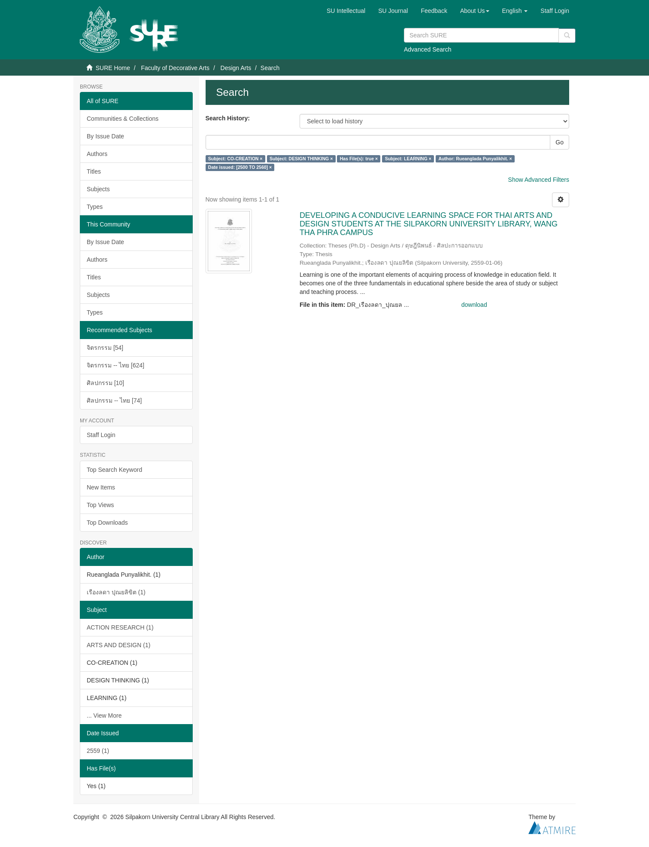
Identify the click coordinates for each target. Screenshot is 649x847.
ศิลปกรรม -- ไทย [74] (114, 400)
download (474, 304)
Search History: (228, 118)
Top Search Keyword (114, 469)
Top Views (100, 504)
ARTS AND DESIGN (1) (118, 645)
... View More (104, 715)
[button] (475, 10)
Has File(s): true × (359, 158)
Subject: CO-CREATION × (235, 158)
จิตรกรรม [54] (105, 347)
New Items (101, 487)
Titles (94, 171)
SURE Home (113, 67)
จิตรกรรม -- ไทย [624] (115, 365)
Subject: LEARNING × (408, 158)
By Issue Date (105, 136)
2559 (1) (98, 750)
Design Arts (236, 67)
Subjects (98, 189)
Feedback (434, 10)
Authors (97, 153)
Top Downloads (107, 522)
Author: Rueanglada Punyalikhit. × (475, 158)
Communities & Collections (122, 118)
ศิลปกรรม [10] (105, 382)
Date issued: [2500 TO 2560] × (240, 167)
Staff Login (101, 434)
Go (559, 142)
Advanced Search (428, 49)
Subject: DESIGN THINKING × (301, 158)
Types (95, 206)
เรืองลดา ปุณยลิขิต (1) (116, 592)
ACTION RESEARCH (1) (120, 627)
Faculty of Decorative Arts (175, 67)
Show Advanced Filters (538, 179)
